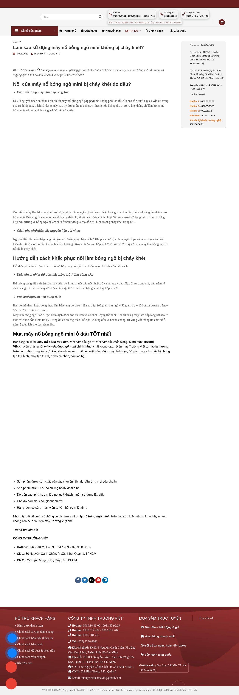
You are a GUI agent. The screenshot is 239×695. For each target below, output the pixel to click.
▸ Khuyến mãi (23, 663)
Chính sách (156, 31)
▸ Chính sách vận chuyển (30, 656)
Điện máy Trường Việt (47, 54)
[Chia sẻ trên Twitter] (85, 580)
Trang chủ (67, 30)
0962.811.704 (207, 110)
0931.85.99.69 (207, 106)
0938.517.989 (91, 630)
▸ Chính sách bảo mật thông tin (34, 638)
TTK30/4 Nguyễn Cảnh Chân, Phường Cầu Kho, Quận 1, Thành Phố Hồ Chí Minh (207, 74)
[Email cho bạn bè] (92, 580)
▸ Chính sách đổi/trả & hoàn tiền (35, 650)
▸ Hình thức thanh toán (29, 625)
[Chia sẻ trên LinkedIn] (105, 580)
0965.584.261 (91, 635)
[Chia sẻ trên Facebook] (78, 580)
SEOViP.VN (190, 690)
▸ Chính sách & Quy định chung (34, 631)
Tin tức (133, 31)
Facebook (206, 618)
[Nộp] (100, 17)
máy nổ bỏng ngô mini (43, 70)
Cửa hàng (89, 30)
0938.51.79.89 (208, 115)
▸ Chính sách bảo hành (29, 644)
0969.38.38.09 (207, 101)
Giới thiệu (178, 30)
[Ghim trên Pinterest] (98, 580)
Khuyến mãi (111, 30)
